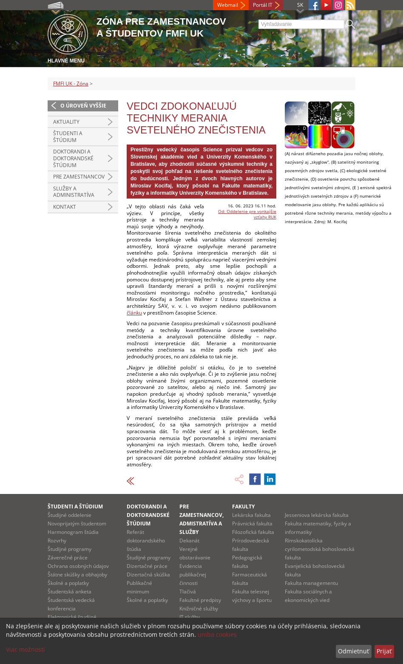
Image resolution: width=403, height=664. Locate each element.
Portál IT (262, 5)
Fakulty (243, 506)
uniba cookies (217, 634)
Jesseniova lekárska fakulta (317, 515)
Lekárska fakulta (251, 515)
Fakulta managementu (311, 583)
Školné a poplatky (68, 583)
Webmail (227, 5)
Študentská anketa (69, 591)
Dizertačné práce (147, 566)
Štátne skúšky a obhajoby (77, 574)
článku (134, 312)
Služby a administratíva (73, 192)
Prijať (384, 651)
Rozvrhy (57, 540)
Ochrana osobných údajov (78, 566)
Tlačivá (187, 591)
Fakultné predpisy (200, 600)
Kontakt (64, 206)
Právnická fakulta (252, 523)
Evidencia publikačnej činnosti (192, 574)
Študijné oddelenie (69, 515)
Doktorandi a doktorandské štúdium (73, 158)
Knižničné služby (198, 608)
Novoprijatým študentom (77, 523)
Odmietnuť (353, 651)
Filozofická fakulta (253, 532)
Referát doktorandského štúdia (146, 540)
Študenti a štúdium (67, 137)
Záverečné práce (68, 557)
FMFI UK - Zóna (70, 83)
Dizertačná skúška (148, 574)
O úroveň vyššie (83, 105)
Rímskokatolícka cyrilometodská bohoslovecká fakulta (320, 549)
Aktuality (66, 121)
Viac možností (25, 649)
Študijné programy (69, 549)
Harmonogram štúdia (73, 532)
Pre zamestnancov (79, 176)
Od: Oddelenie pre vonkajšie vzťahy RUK (247, 214)
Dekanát (189, 540)
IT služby (189, 617)
